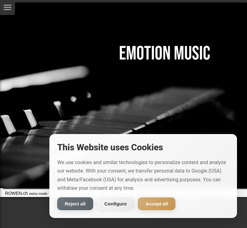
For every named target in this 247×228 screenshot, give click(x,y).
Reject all (75, 203)
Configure (115, 203)
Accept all (156, 203)
